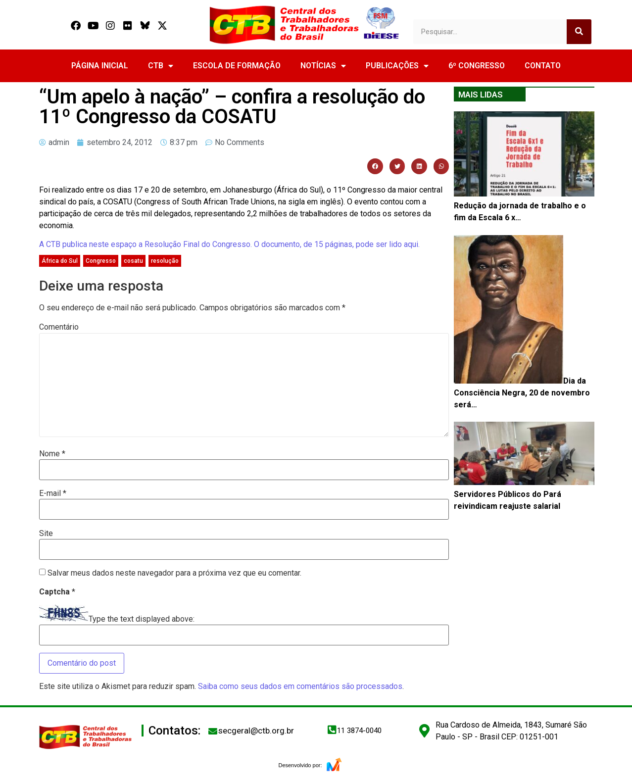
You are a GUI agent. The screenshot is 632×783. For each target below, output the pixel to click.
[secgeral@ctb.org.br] (212, 731)
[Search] (579, 31)
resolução (165, 260)
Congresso (101, 260)
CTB (160, 66)
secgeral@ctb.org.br (256, 730)
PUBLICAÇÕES (397, 66)
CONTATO (543, 65)
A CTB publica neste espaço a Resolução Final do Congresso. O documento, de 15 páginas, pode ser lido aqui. (229, 244)
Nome (52, 454)
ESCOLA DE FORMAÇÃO (237, 65)
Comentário (59, 327)
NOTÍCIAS (323, 66)
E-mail (52, 493)
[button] (375, 166)
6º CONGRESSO (476, 65)
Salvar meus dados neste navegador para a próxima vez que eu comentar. (174, 573)
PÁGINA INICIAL (99, 65)
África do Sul (60, 260)
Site (46, 534)
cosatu (133, 260)
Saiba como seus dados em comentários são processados (300, 686)
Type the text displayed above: (141, 619)
